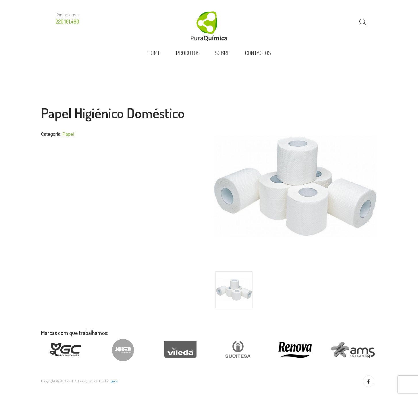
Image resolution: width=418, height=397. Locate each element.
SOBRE (222, 53)
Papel (68, 134)
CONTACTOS (258, 53)
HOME (154, 53)
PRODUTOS (188, 53)
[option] (295, 186)
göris (114, 381)
